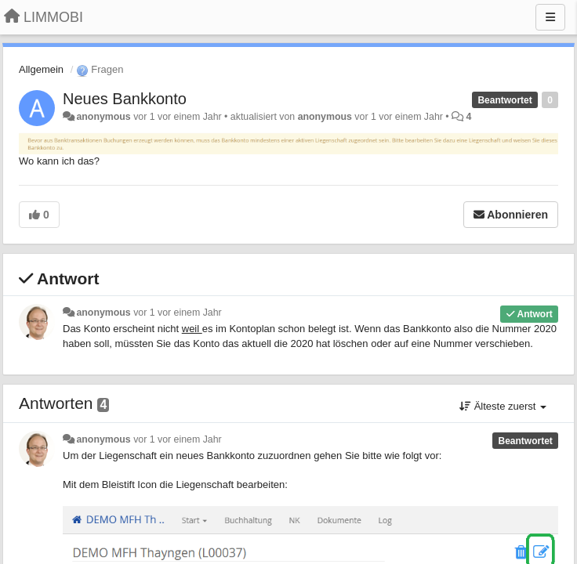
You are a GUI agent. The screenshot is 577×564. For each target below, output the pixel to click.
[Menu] (550, 17)
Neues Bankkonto (125, 98)
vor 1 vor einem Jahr (177, 312)
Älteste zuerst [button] (502, 406)
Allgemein (41, 69)
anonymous (103, 116)
